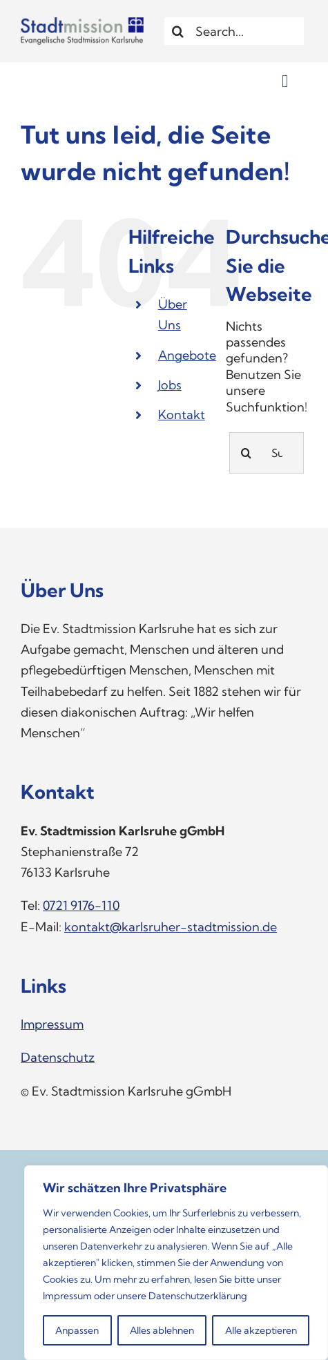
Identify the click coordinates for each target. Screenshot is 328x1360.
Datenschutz (58, 1057)
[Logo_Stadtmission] (82, 23)
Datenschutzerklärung (197, 1296)
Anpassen (77, 1330)
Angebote (187, 355)
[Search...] (236, 31)
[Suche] (178, 31)
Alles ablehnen (162, 1330)
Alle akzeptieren (261, 1330)
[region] (176, 1262)
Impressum (67, 1296)
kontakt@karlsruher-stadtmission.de (170, 927)
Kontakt (181, 414)
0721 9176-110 (81, 905)
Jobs (170, 385)
